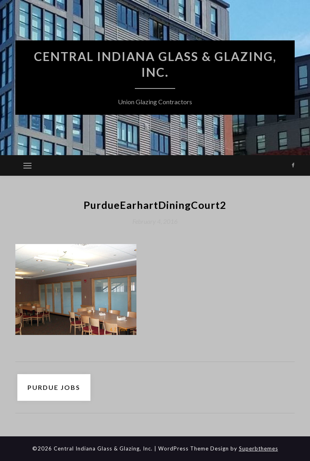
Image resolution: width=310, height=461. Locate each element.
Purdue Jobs (53, 387)
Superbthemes (258, 448)
